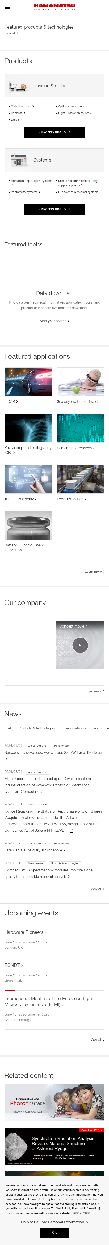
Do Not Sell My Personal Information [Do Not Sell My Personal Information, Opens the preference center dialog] (52, 1222)
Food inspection (70, 499)
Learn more (93, 571)
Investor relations (74, 728)
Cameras (16, 113)
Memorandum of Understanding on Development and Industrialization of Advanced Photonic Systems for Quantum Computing (48, 785)
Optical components (71, 106)
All (10, 728)
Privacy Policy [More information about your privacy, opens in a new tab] (81, 1213)
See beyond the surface (76, 402)
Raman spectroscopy (74, 448)
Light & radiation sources (74, 113)
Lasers (15, 120)
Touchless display (19, 499)
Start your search (53, 321)
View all (10, 33)
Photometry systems (24, 192)
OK (54, 1232)
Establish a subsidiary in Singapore (33, 850)
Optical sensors (21, 106)
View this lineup (52, 132)
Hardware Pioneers (24, 932)
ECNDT (12, 965)
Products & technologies (37, 728)
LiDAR (10, 402)
